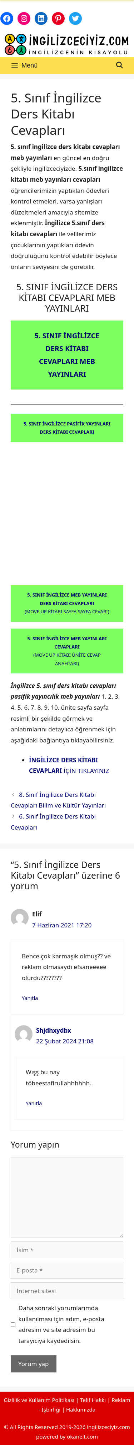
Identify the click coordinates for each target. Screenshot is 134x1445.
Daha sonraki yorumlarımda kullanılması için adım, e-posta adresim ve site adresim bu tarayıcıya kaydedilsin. (61, 1324)
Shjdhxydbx (53, 1030)
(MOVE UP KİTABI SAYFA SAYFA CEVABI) (67, 603)
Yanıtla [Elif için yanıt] (30, 998)
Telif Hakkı (93, 1399)
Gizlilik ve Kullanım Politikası (39, 1399)
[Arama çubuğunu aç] (119, 65)
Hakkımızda (80, 1409)
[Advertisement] (67, 515)
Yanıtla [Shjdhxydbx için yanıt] (34, 1103)
